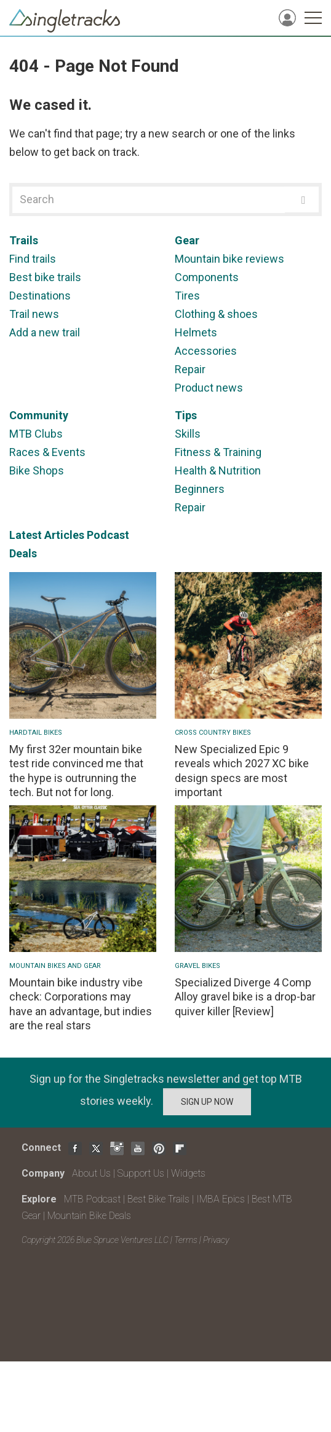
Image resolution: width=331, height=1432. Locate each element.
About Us (91, 1173)
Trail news (34, 314)
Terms (185, 1240)
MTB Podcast (92, 1199)
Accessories (206, 350)
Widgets (188, 1173)
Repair (190, 369)
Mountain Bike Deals (89, 1215)
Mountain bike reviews (229, 258)
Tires (187, 295)
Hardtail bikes (35, 733)
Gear (187, 240)
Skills (188, 433)
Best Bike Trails (158, 1199)
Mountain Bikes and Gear (55, 966)
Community (38, 415)
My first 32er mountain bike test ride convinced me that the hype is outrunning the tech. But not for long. (76, 771)
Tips (186, 415)
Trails (23, 240)
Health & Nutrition (218, 470)
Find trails (32, 258)
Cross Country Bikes (213, 733)
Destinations (40, 295)
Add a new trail (44, 332)
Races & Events (47, 452)
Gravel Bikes (197, 966)
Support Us (141, 1173)
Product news (209, 387)
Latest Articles (46, 534)
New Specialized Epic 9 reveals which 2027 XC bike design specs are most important (242, 771)
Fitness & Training (218, 452)
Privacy (216, 1240)
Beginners (200, 488)
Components (207, 277)
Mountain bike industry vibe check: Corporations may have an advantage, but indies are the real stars (80, 1004)
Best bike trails (45, 277)
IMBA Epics (220, 1199)
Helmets (196, 332)
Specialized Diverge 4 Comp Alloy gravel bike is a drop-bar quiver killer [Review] (245, 997)
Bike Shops (36, 470)
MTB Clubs (36, 433)
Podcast (108, 534)
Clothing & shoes (216, 314)
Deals (23, 553)
